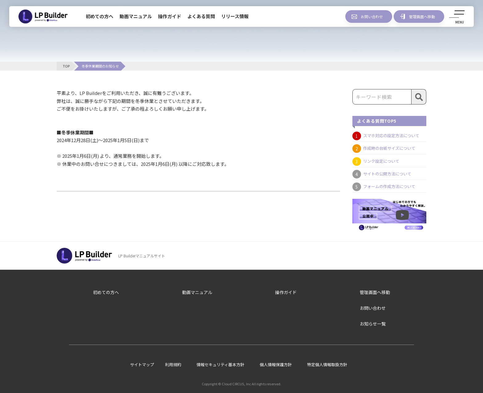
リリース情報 (235, 16)
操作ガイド (169, 16)
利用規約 (173, 364)
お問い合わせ (372, 16)
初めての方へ (99, 16)
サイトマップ (142, 364)
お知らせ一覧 (373, 324)
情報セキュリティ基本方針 (220, 364)
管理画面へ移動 (422, 16)
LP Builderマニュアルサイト (141, 255)
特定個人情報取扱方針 (327, 364)
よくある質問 (201, 16)
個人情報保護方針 (276, 364)
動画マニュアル (136, 16)
